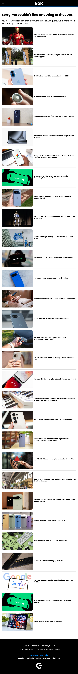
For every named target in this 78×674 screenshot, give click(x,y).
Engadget (21, 658)
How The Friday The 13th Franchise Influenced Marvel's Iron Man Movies (54, 35)
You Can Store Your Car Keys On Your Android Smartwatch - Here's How (50, 338)
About (26, 646)
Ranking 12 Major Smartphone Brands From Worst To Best (55, 379)
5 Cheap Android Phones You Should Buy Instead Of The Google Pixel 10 (54, 500)
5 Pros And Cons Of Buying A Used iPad (48, 621)
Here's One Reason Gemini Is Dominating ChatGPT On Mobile (53, 581)
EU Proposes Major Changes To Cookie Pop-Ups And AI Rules (53, 237)
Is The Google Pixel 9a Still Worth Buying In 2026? (51, 318)
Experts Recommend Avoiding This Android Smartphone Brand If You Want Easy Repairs (54, 399)
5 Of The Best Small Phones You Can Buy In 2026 (51, 76)
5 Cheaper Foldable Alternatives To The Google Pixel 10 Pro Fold (54, 136)
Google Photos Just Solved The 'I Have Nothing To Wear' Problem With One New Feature (54, 157)
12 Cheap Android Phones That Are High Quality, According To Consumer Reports (51, 177)
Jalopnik (30, 658)
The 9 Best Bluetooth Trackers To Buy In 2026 (50, 96)
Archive (35, 646)
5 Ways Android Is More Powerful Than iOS (49, 520)
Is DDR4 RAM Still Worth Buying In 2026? (48, 561)
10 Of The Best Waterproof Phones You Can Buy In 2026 (53, 419)
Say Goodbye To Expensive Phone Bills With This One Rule (55, 298)
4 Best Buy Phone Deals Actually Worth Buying (51, 278)
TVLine (38, 658)
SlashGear (56, 658)
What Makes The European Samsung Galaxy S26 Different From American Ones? (51, 439)
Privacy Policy (48, 646)
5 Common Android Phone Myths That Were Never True (54, 258)
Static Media (28, 650)
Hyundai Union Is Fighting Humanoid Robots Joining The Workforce (54, 217)
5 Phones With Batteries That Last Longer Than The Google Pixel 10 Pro (52, 197)
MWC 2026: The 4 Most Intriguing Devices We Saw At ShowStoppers (53, 56)
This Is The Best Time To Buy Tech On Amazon (50, 541)
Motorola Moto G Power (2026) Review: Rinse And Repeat (54, 116)
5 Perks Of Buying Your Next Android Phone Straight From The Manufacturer (55, 480)
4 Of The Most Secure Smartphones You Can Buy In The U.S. (54, 460)
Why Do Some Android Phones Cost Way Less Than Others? (52, 601)
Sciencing (46, 658)
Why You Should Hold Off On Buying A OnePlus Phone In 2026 (54, 359)
